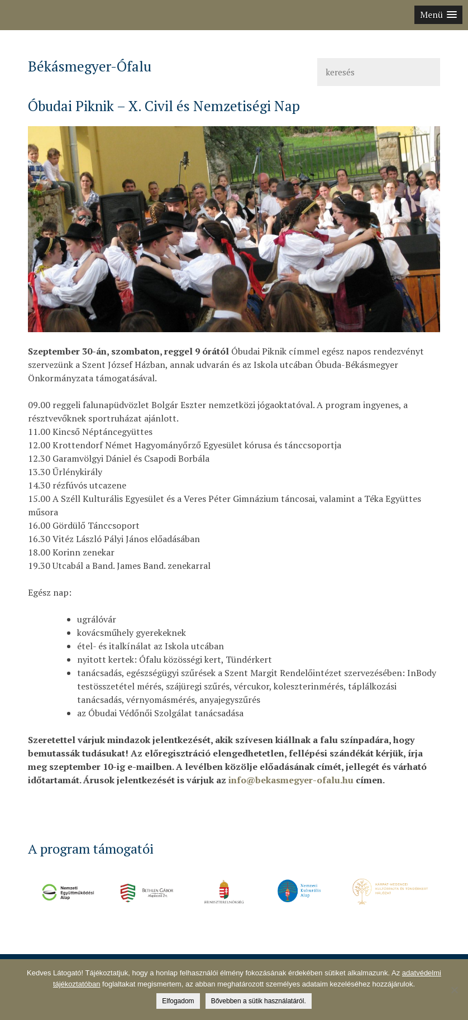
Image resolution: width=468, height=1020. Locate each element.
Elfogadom (178, 1001)
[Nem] (454, 989)
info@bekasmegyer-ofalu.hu (291, 780)
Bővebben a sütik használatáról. (258, 1001)
